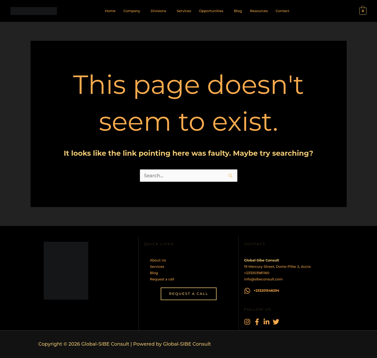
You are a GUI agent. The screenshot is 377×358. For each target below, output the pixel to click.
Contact (282, 11)
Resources (259, 11)
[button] (132, 11)
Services (184, 11)
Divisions (158, 11)
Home (110, 11)
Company (131, 11)
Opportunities (211, 11)
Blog (238, 11)
